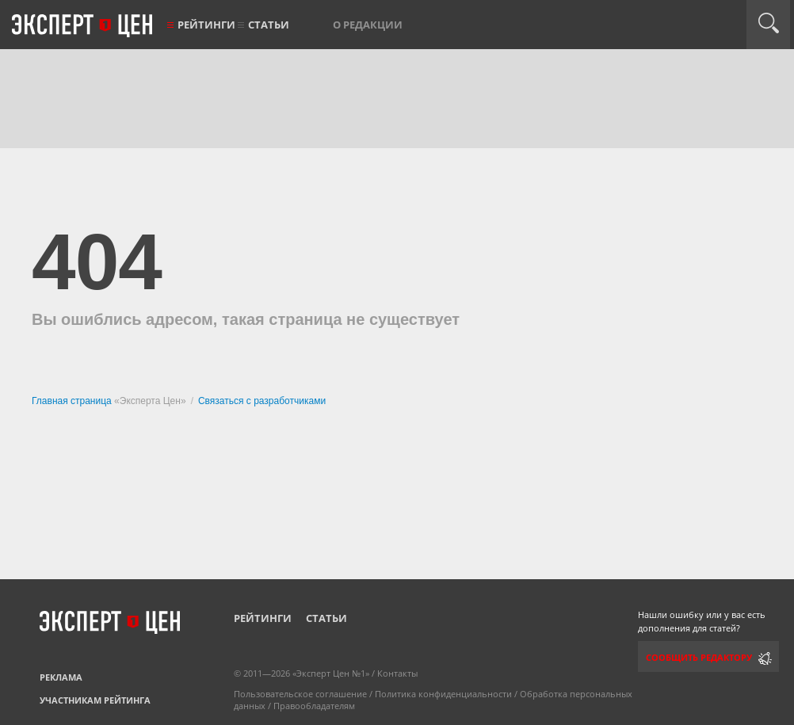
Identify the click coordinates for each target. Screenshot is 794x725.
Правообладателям (314, 706)
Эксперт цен (83, 26)
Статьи (268, 24)
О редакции (368, 24)
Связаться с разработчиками (262, 400)
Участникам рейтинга (95, 700)
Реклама (61, 677)
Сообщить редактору (699, 657)
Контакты (397, 673)
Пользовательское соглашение (300, 694)
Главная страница (73, 400)
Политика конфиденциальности (443, 694)
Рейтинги (206, 24)
